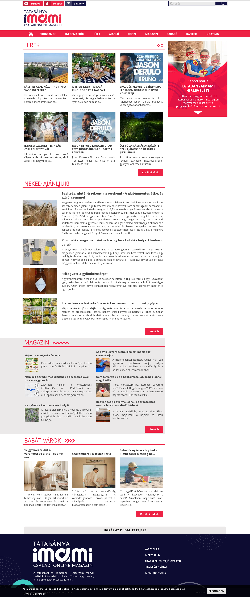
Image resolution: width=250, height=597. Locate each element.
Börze (132, 34)
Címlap (31, 33)
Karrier (191, 34)
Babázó (172, 34)
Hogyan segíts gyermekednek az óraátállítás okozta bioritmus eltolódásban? (125, 403)
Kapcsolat (152, 549)
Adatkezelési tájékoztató (163, 561)
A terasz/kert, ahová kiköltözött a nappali (88, 88)
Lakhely (79, 3)
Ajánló (114, 34)
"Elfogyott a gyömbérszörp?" (85, 274)
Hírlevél (36, 3)
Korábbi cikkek (149, 514)
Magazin (151, 34)
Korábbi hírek (150, 172)
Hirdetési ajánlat (157, 566)
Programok (48, 34)
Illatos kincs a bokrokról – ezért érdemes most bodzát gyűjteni (111, 303)
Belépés (57, 3)
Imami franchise (155, 572)
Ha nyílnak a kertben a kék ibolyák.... (48, 405)
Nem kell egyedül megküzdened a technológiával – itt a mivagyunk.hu (58, 378)
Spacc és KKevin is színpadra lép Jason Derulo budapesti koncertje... (140, 90)
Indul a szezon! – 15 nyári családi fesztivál (42, 147)
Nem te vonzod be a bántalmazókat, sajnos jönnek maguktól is (129, 378)
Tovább (154, 331)
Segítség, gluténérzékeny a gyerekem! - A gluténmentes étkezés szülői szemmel (112, 195)
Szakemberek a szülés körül (91, 454)
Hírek (96, 34)
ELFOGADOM (216, 591)
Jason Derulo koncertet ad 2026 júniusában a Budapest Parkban (92, 149)
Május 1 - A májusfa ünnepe (42, 355)
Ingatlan (212, 34)
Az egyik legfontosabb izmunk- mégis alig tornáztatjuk (123, 353)
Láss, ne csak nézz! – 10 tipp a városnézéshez (45, 88)
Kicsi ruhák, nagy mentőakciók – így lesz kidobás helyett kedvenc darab (112, 242)
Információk (74, 34)
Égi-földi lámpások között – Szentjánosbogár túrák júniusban (140, 149)
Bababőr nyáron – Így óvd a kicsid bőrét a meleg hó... (138, 452)
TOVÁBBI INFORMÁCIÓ (34, 594)
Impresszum (152, 555)
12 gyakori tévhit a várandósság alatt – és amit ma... (44, 453)
